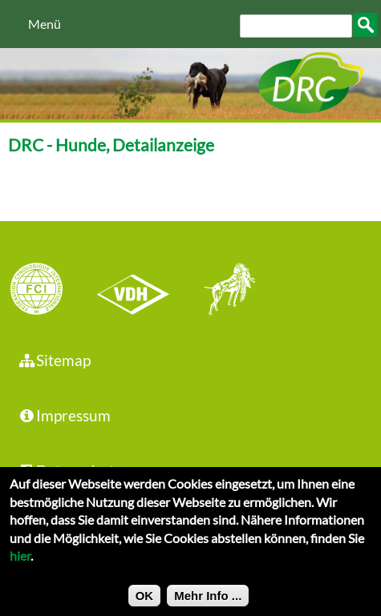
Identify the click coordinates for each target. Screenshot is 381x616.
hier (20, 561)
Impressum (64, 415)
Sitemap (54, 360)
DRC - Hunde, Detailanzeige (111, 145)
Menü (44, 23)
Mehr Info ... (207, 601)
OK (145, 601)
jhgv (224, 291)
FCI (50, 291)
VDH (137, 291)
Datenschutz (70, 470)
